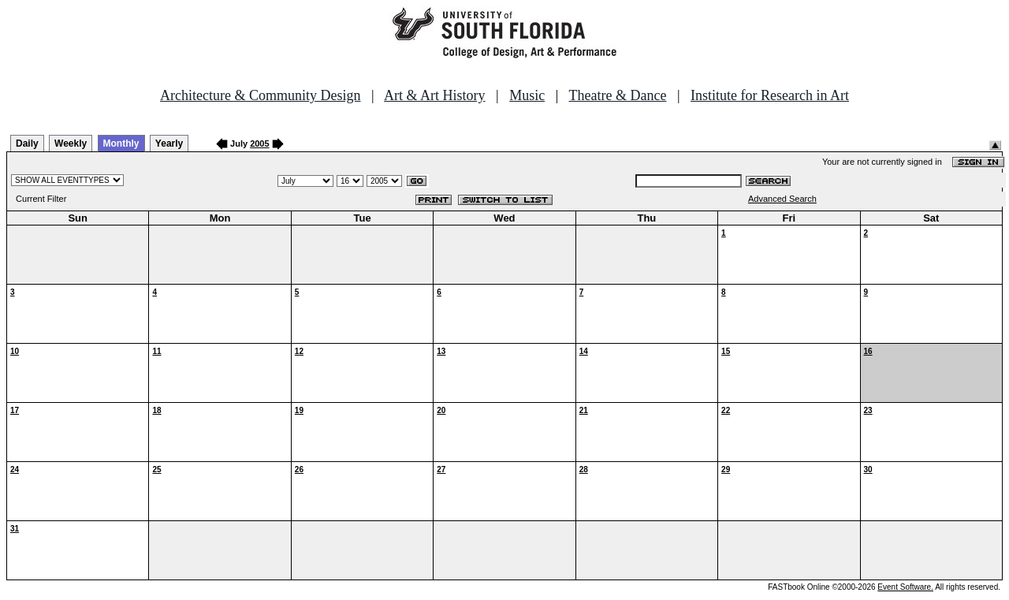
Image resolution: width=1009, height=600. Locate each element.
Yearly (169, 143)
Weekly (70, 143)
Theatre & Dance (617, 95)
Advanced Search (782, 198)
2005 (259, 143)
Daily (27, 143)
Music (527, 95)
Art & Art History (435, 95)
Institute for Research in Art (770, 95)
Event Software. (905, 587)
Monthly (121, 143)
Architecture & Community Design (260, 95)
